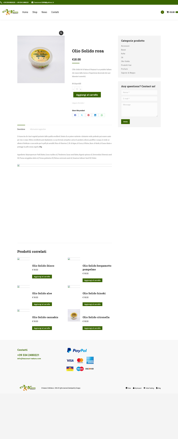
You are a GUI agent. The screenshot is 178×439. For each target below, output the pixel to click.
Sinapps (78, 388)
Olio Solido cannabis (45, 317)
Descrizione (21, 129)
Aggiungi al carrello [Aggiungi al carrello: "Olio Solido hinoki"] (92, 304)
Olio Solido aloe (42, 293)
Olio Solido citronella (96, 317)
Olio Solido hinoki (94, 293)
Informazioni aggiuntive (38, 129)
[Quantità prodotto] (77, 89)
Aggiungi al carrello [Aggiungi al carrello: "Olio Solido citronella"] (92, 328)
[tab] (21, 128)
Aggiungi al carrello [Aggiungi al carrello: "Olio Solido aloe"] (42, 304)
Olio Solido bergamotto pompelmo (97, 267)
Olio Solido (81, 103)
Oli (122, 57)
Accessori (125, 46)
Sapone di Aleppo (128, 73)
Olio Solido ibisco (43, 265)
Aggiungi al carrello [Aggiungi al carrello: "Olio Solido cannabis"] (42, 328)
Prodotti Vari (126, 65)
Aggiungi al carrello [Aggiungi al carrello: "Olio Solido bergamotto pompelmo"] (92, 280)
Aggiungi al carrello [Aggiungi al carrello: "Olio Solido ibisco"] (42, 276)
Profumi (124, 69)
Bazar (123, 50)
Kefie (123, 54)
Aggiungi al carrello (87, 94)
